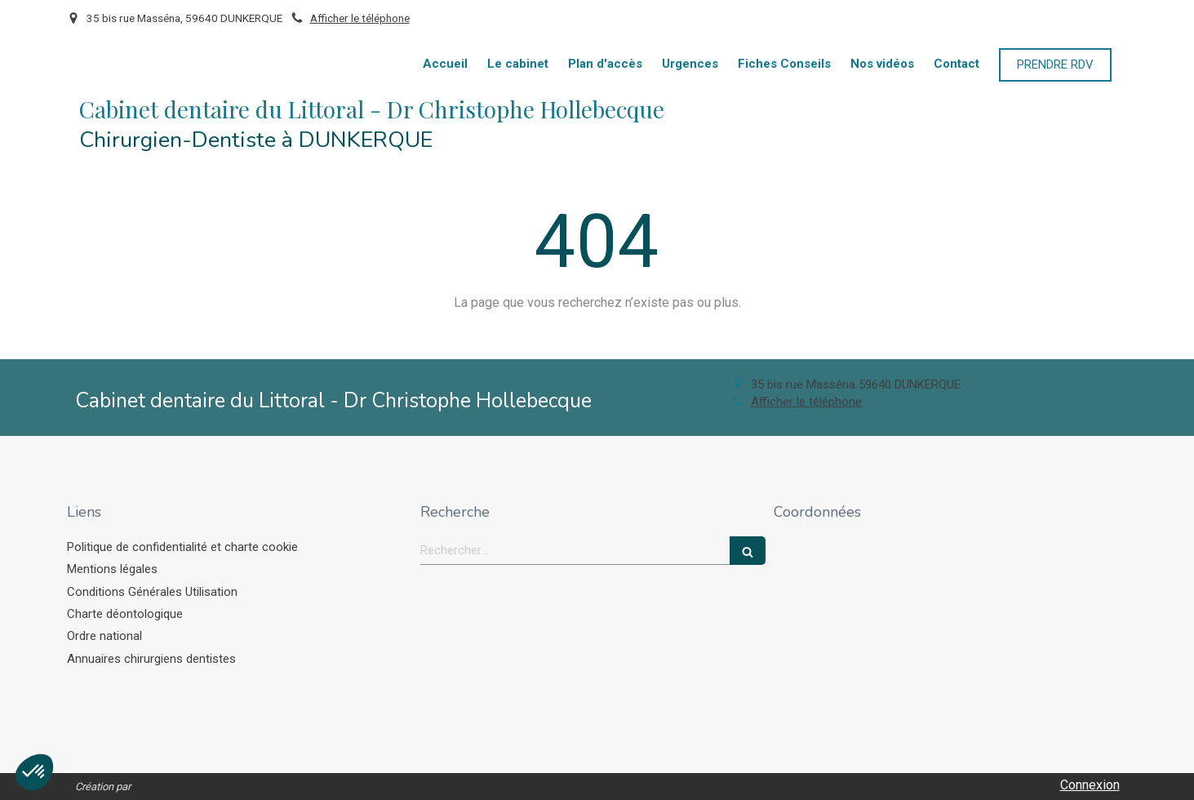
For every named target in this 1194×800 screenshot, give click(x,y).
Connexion (1090, 785)
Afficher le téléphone (360, 17)
